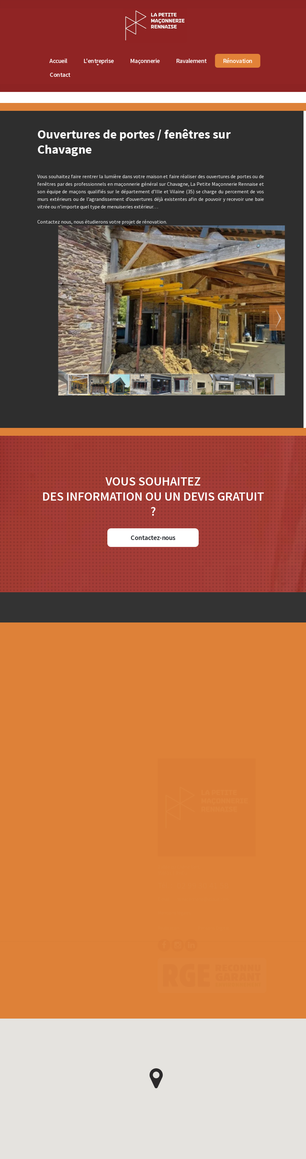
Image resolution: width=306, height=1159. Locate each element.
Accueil (103, 61)
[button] (257, 318)
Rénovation (282, 61)
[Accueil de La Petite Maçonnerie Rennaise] (199, 12)
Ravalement (236, 61)
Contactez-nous (153, 537)
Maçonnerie (190, 61)
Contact (104, 74)
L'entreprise (143, 61)
